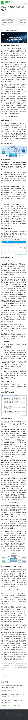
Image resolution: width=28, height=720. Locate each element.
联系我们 (11, 713)
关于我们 (5, 713)
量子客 (9, 696)
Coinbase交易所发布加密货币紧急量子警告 (13, 694)
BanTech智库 (10, 14)
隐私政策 (22, 713)
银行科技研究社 (12, 690)
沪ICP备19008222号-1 (18, 715)
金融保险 (3, 14)
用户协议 (17, 713)
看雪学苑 (10, 705)
